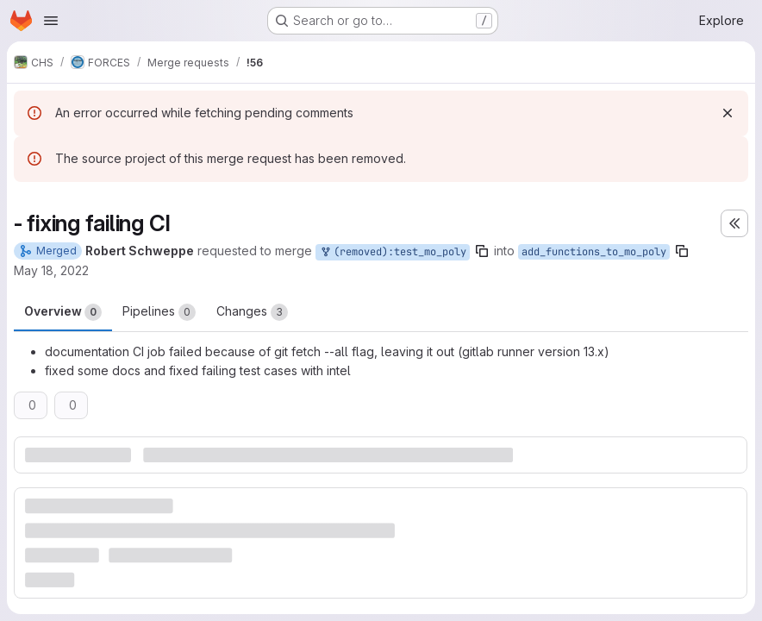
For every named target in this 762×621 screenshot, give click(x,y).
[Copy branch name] (482, 251)
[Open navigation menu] (51, 20)
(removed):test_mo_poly (392, 252)
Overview (63, 312)
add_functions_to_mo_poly (594, 252)
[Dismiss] (727, 113)
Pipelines (159, 312)
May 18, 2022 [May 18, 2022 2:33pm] (51, 270)
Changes (252, 312)
